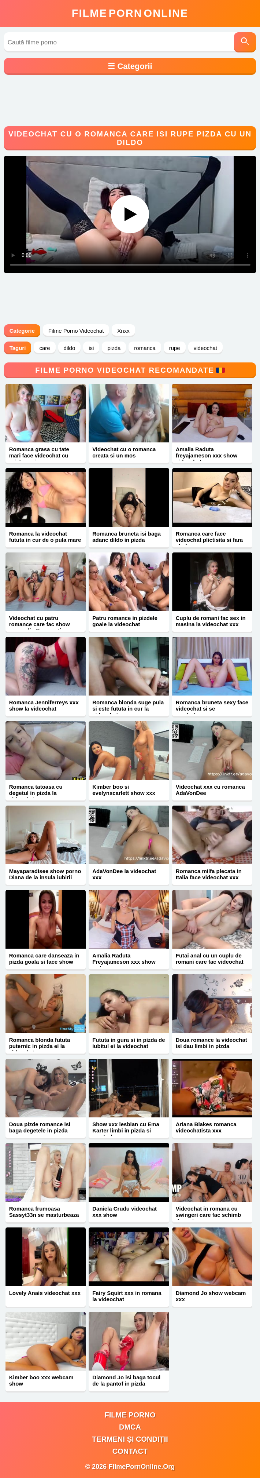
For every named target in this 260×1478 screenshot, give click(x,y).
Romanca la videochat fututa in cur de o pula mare (45, 536)
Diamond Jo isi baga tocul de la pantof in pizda (126, 1380)
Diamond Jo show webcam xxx (211, 1296)
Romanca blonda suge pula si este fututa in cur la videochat (128, 708)
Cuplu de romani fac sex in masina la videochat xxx (211, 621)
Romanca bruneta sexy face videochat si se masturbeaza (212, 708)
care (44, 348)
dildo (69, 348)
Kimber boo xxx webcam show (41, 1380)
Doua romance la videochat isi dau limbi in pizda (211, 1043)
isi (91, 348)
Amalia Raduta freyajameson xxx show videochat (206, 455)
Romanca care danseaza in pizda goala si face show (44, 958)
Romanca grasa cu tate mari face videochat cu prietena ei (39, 455)
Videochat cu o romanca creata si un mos (124, 452)
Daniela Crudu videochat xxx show (124, 1211)
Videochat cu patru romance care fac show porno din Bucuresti (39, 624)
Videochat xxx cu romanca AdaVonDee (210, 790)
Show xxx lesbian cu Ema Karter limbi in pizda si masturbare (125, 1130)
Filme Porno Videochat (76, 331)
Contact (130, 1451)
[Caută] (245, 42)
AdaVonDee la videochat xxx (124, 874)
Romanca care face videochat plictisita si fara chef (209, 539)
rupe (174, 348)
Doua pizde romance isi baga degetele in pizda (40, 1127)
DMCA (130, 1427)
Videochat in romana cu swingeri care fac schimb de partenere (208, 1214)
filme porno (130, 1415)
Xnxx (123, 331)
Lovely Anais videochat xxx (45, 1293)
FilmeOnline (130, 13)
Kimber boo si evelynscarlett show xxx (123, 790)
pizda (113, 348)
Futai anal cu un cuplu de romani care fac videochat (210, 958)
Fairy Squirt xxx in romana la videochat (126, 1296)
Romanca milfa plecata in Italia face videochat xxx (209, 874)
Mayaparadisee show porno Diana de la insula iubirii (45, 874)
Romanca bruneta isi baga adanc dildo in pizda (126, 536)
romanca (144, 348)
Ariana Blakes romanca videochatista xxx (206, 1127)
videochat (205, 348)
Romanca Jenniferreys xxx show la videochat (44, 705)
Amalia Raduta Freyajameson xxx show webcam (124, 961)
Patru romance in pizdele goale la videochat (124, 621)
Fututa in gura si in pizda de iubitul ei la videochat (128, 1043)
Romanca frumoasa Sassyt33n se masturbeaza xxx (44, 1214)
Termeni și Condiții (130, 1439)
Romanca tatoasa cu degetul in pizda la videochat (36, 793)
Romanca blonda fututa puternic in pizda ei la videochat (39, 1046)
